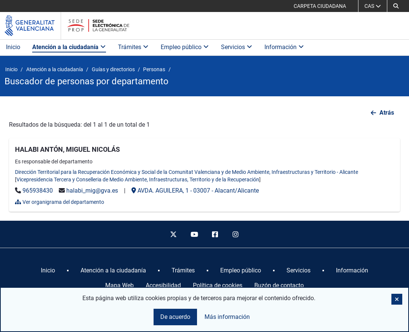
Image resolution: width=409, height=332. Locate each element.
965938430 (37, 190)
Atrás (386, 112)
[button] (396, 6)
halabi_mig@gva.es (92, 190)
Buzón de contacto (279, 285)
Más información (227, 316)
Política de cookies (217, 285)
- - (195, 190)
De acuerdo (175, 316)
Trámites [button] (133, 47)
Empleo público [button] (185, 47)
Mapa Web (119, 285)
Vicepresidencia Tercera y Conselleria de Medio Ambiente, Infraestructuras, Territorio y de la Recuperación (137, 179)
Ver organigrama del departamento (59, 202)
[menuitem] (48, 270)
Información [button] (284, 47)
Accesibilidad (163, 285)
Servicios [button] (236, 47)
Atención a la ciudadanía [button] (69, 47)
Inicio (13, 47)
